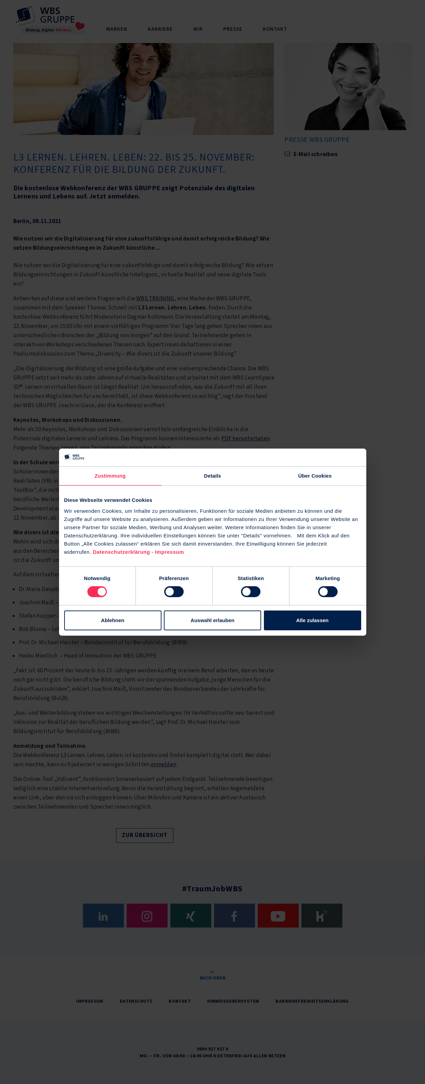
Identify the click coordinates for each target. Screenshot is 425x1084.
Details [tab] (212, 476)
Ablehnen (112, 620)
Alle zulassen (312, 620)
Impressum (169, 551)
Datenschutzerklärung (121, 551)
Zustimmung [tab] (110, 476)
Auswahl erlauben (212, 620)
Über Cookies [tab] (315, 476)
